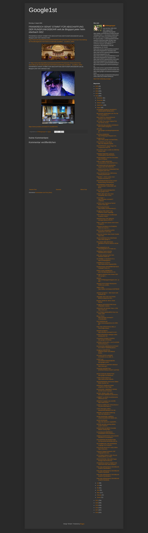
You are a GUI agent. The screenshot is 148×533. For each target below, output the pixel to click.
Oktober (99, 103)
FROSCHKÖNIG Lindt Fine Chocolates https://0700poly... (107, 158)
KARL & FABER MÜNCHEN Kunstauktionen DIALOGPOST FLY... (107, 162)
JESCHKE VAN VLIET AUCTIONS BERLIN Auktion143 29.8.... (106, 297)
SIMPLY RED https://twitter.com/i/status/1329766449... (108, 289)
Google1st (43, 9)
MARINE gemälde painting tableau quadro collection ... (106, 425)
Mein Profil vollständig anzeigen (102, 79)
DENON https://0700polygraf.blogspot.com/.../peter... (108, 280)
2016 (97, 512)
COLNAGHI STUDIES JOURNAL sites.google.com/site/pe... (106, 339)
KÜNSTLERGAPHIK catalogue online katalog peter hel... (107, 335)
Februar (99, 495)
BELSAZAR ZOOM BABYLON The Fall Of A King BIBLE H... (107, 114)
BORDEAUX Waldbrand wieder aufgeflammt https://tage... (105, 386)
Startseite (58, 189)
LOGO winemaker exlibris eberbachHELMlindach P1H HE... (106, 409)
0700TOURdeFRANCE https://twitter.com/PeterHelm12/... (107, 207)
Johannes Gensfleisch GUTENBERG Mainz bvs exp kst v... (107, 227)
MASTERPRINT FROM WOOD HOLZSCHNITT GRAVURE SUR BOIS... (106, 186)
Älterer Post (83, 189)
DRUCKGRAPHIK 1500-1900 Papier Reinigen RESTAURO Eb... (107, 459)
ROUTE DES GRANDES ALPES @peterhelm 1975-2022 (105, 231)
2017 (97, 510)
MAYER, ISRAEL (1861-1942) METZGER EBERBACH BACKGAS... (108, 394)
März (98, 492)
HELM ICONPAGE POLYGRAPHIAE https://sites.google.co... (107, 238)
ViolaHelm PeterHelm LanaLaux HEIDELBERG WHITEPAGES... (106, 154)
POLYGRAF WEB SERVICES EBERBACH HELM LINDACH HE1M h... (107, 243)
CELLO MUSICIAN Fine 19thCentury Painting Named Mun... (107, 173)
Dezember (100, 98)
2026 (97, 86)
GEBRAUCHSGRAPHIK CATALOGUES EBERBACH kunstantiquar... (108, 436)
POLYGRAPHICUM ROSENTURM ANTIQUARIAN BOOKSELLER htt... (107, 440)
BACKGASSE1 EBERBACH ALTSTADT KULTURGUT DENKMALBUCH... (107, 346)
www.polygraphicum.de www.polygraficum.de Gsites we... (107, 248)
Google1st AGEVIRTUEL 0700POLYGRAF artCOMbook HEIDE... (106, 351)
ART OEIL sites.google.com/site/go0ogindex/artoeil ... (108, 130)
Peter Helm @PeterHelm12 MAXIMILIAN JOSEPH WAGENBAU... (108, 467)
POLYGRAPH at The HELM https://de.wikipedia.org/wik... (105, 142)
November (100, 100)
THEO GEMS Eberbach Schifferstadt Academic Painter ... (107, 215)
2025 (97, 88)
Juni (98, 485)
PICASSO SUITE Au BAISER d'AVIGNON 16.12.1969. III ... (105, 356)
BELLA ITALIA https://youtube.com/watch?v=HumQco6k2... (105, 317)
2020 (97, 503)
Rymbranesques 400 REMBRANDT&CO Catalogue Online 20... (108, 267)
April (98, 490)
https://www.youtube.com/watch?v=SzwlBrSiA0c (43, 126)
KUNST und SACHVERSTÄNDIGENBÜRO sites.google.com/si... (106, 361)
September (100, 105)
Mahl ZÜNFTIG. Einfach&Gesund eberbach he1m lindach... (106, 118)
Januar (99, 497)
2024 (97, 91)
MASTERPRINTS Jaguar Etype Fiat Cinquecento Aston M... (106, 146)
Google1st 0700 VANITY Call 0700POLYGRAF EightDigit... (105, 211)
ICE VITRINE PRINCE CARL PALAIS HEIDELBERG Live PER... (107, 456)
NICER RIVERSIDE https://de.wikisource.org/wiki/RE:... (107, 421)
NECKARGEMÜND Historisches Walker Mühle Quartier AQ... (107, 382)
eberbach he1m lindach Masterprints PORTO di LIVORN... (107, 284)
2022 (97, 96)
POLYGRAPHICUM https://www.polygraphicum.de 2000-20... (107, 323)
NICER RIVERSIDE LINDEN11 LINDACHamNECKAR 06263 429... (107, 417)
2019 (97, 505)
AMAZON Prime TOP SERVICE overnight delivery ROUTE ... (105, 219)
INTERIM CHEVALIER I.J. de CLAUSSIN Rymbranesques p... (108, 343)
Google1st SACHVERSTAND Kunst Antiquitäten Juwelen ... (106, 305)
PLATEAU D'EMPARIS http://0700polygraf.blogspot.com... (107, 135)
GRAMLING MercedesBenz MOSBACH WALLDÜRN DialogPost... (107, 125)
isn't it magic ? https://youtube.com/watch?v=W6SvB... (105, 199)
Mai (98, 488)
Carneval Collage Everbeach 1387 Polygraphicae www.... (106, 452)
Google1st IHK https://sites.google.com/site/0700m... (108, 139)
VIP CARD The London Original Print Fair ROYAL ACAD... (107, 122)
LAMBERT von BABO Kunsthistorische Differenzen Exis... (107, 397)
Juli (98, 483)
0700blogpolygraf (110, 25)
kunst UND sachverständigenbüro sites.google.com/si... (106, 190)
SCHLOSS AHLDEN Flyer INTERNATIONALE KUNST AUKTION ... (108, 370)
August (99, 107)
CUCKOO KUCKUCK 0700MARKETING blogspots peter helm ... (108, 170)
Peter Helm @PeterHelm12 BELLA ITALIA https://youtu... (106, 327)
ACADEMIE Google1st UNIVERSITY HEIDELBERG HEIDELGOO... (107, 110)
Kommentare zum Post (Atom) (43, 192)
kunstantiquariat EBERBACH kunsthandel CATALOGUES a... (106, 432)
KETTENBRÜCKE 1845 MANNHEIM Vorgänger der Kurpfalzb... (107, 444)
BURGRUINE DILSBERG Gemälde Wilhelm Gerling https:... (106, 428)
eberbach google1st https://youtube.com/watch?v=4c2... (107, 331)
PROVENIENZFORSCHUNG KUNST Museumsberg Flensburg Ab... (107, 181)
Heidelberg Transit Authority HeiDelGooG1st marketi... (104, 251)
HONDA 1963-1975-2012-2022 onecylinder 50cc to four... (105, 194)
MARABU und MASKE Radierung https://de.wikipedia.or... (106, 413)
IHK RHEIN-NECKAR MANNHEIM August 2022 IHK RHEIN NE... (106, 166)
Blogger (82, 524)
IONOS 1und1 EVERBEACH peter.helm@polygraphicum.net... (106, 271)
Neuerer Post (33, 189)
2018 (97, 507)
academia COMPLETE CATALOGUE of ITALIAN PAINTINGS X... (107, 405)
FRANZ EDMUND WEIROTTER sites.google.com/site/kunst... (105, 374)
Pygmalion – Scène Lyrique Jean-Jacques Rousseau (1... (106, 177)
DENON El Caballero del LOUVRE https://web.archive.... (106, 401)
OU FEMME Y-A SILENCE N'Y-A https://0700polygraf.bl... (105, 259)
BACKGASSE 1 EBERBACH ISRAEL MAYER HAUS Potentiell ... (107, 390)
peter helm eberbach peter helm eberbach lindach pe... (105, 255)
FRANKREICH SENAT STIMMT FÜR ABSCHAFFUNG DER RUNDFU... (107, 463)
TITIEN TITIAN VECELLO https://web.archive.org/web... (105, 378)
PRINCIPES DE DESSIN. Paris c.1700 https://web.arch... (107, 309)
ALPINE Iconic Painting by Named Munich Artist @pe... (106, 203)
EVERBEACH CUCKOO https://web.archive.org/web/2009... (107, 263)
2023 (97, 93)
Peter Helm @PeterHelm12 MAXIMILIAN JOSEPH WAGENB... (108, 471)
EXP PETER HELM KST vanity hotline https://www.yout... (107, 448)
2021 (97, 500)
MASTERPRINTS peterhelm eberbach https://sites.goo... (107, 365)
